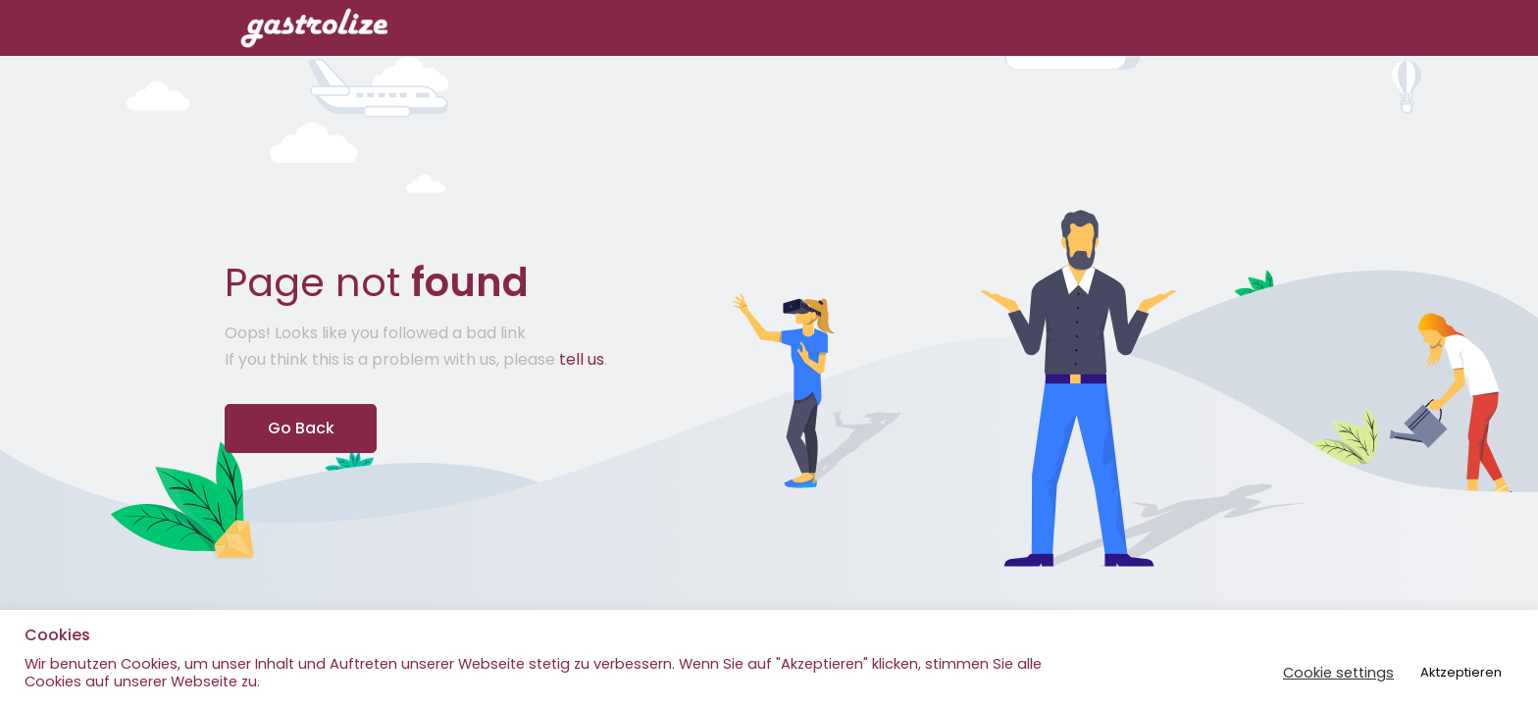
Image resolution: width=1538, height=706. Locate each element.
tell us (581, 359)
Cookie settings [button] (1338, 672)
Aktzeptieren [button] (1461, 672)
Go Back (301, 428)
